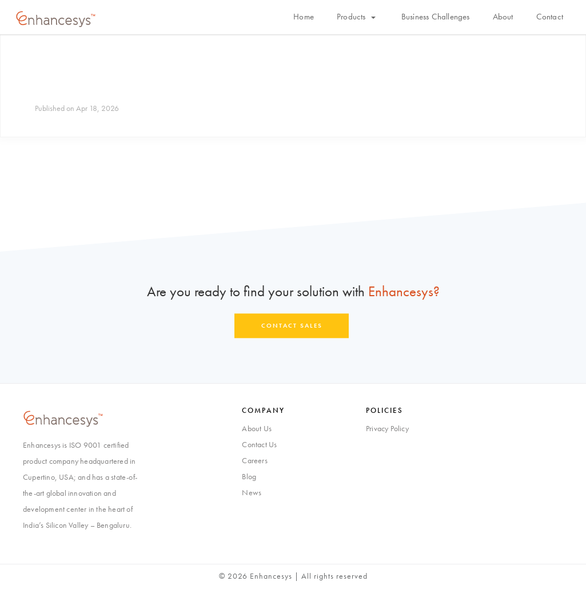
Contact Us (259, 444)
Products (356, 16)
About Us (257, 428)
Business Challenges (435, 16)
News (251, 492)
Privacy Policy (387, 428)
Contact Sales (291, 325)
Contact (549, 16)
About (503, 16)
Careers (254, 460)
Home (303, 16)
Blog (249, 476)
